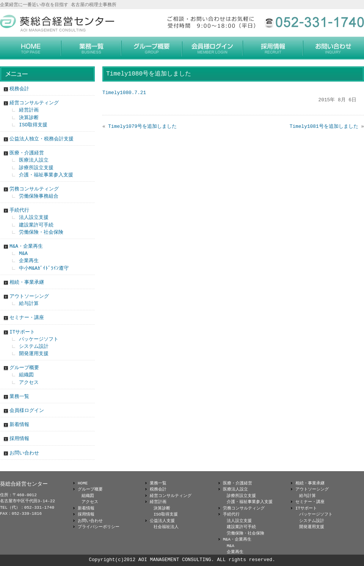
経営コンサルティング (34, 102)
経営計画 (29, 110)
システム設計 (34, 346)
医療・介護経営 (26, 152)
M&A (23, 253)
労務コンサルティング (34, 189)
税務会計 (19, 88)
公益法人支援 (162, 521)
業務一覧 (19, 396)
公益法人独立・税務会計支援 (41, 138)
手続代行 (19, 210)
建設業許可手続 (36, 225)
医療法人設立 (34, 160)
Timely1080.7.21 (124, 92)
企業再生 (29, 260)
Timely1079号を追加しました (142, 126)
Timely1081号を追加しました (324, 126)
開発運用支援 (34, 353)
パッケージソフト (38, 339)
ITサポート (22, 332)
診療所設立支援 (36, 167)
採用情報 (19, 438)
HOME (83, 483)
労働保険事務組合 (38, 196)
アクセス (29, 382)
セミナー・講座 (26, 317)
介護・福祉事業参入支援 (46, 174)
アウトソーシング (29, 296)
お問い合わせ (24, 453)
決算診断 (29, 117)
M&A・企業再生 (26, 246)
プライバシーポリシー (98, 527)
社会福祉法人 (166, 527)
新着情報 (19, 424)
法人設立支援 (34, 217)
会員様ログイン (26, 410)
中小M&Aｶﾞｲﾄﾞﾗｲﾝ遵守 (44, 268)
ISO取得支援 (33, 124)
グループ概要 (24, 367)
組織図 (26, 374)
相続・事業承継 (26, 282)
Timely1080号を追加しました (148, 74)
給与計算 (29, 303)
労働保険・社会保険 (41, 232)
